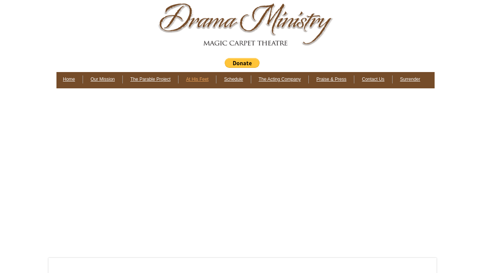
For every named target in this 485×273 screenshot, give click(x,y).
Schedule (233, 79)
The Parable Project (150, 79)
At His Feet (197, 79)
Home (69, 79)
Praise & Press (331, 79)
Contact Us (373, 79)
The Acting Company (280, 79)
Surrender (410, 79)
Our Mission (103, 79)
